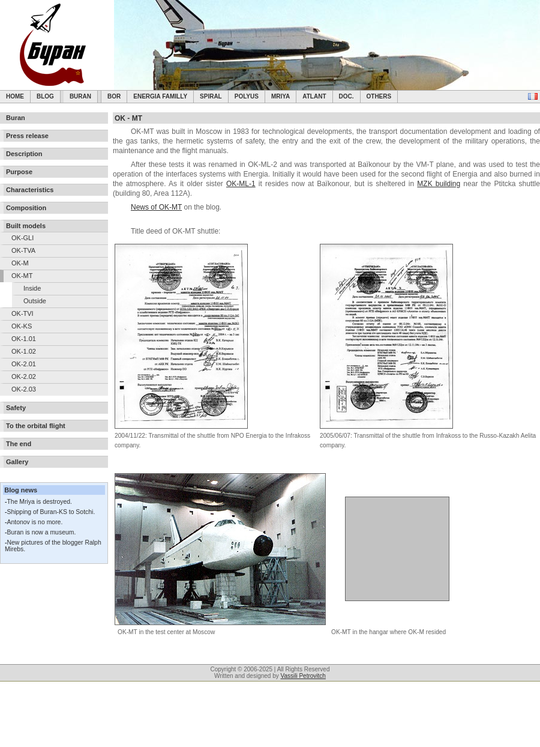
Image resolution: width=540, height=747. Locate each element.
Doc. (346, 96)
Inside (32, 288)
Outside (34, 300)
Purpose (19, 171)
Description (24, 153)
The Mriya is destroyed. (39, 501)
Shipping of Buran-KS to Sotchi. (51, 512)
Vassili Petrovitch (303, 676)
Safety (16, 407)
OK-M (20, 263)
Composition (26, 207)
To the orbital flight (35, 425)
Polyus (247, 96)
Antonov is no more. (34, 522)
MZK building (438, 184)
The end (18, 443)
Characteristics (30, 189)
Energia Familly (160, 96)
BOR (114, 96)
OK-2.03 (23, 389)
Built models (26, 225)
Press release (27, 135)
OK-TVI (22, 313)
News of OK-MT (156, 207)
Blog (45, 96)
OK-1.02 (23, 351)
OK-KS (21, 326)
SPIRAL (211, 96)
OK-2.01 (23, 363)
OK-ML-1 (241, 184)
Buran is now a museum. (41, 532)
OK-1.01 (23, 338)
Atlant (314, 96)
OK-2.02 (23, 376)
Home (15, 96)
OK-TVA (23, 250)
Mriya (280, 96)
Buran (80, 96)
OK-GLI (22, 237)
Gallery (17, 461)
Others (379, 96)
